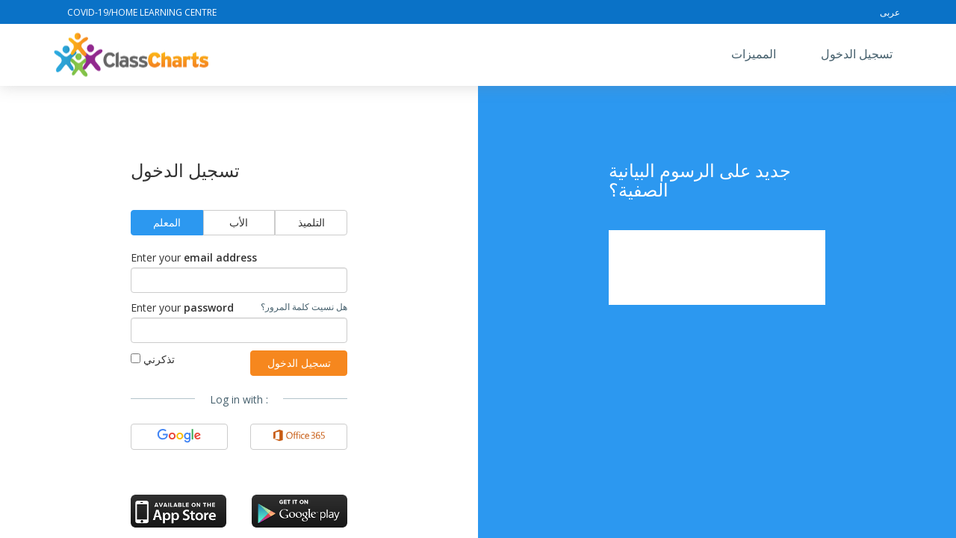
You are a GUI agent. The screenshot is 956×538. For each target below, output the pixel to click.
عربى (890, 12)
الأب (238, 222)
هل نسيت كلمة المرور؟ (304, 306)
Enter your (194, 257)
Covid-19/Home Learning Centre (142, 12)
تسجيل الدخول (857, 54)
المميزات (753, 54)
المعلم (167, 222)
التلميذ (311, 222)
